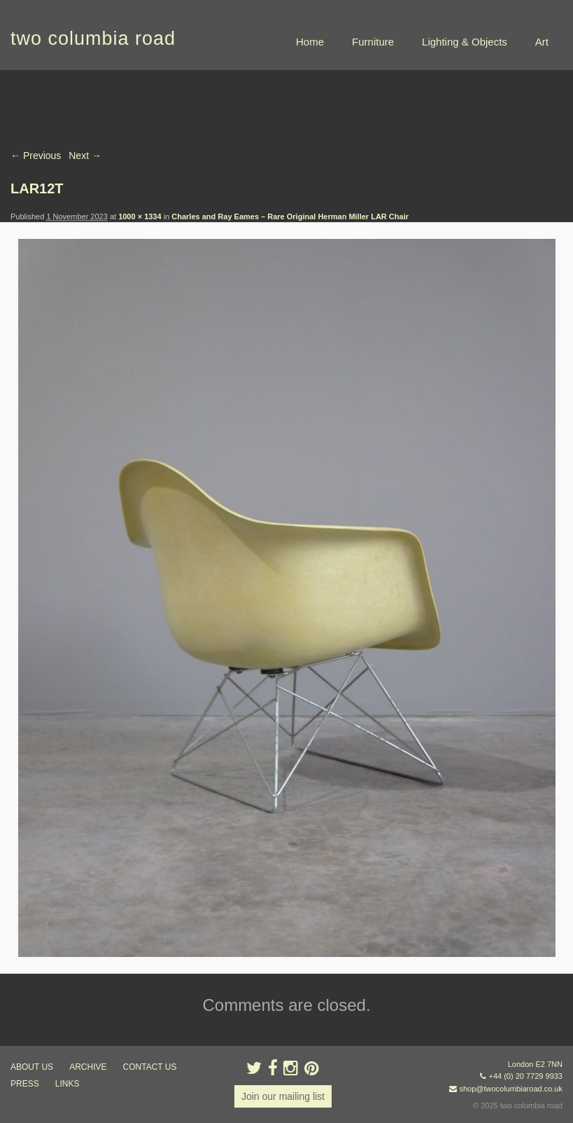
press (24, 1084)
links (67, 1084)
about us (31, 1067)
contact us (150, 1067)
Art (542, 42)
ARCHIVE (87, 1067)
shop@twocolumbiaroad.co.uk (511, 1088)
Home (310, 42)
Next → (85, 155)
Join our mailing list (283, 1096)
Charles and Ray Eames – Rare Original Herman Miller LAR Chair (290, 216)
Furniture (373, 42)
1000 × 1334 (139, 216)
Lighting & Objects (464, 42)
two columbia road (93, 38)
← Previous (35, 155)
